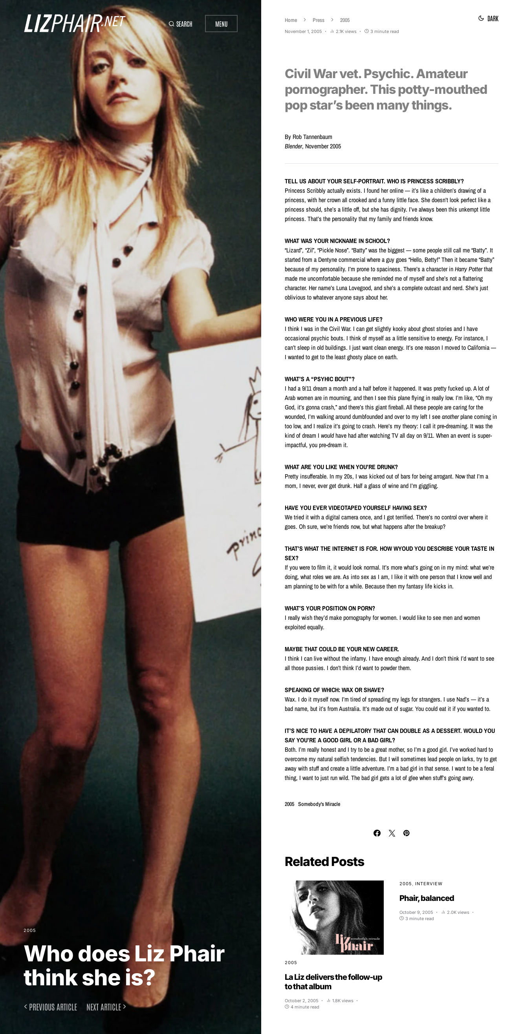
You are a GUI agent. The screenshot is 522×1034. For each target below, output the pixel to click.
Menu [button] (221, 23)
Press (318, 20)
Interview (429, 883)
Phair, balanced (426, 898)
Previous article (53, 1006)
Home (291, 20)
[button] (180, 23)
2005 (30, 930)
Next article (103, 1006)
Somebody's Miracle (319, 804)
